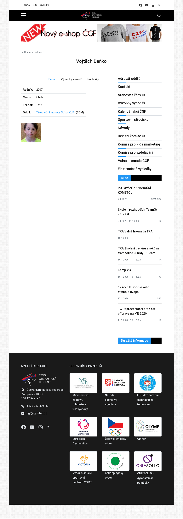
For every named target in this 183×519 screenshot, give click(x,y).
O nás (26, 5)
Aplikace (26, 52)
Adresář (39, 52)
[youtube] (147, 5)
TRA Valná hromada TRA (135, 231)
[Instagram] (41, 427)
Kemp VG (124, 270)
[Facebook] (24, 427)
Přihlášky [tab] (93, 79)
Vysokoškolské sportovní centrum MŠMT (82, 477)
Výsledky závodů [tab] (71, 79)
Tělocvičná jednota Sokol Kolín (55, 112)
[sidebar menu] (23, 16)
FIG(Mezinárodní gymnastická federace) (148, 400)
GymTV (44, 5)
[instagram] (153, 5)
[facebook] (141, 5)
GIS (35, 5)
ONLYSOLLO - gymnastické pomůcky (145, 478)
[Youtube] (32, 427)
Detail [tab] (52, 79)
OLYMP (141, 438)
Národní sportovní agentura (111, 400)
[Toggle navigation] (159, 16)
